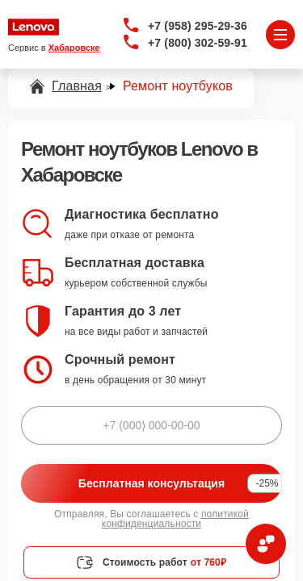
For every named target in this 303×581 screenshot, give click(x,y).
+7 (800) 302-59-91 (197, 42)
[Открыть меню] (280, 34)
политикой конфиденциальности (175, 518)
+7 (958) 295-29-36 (197, 25)
